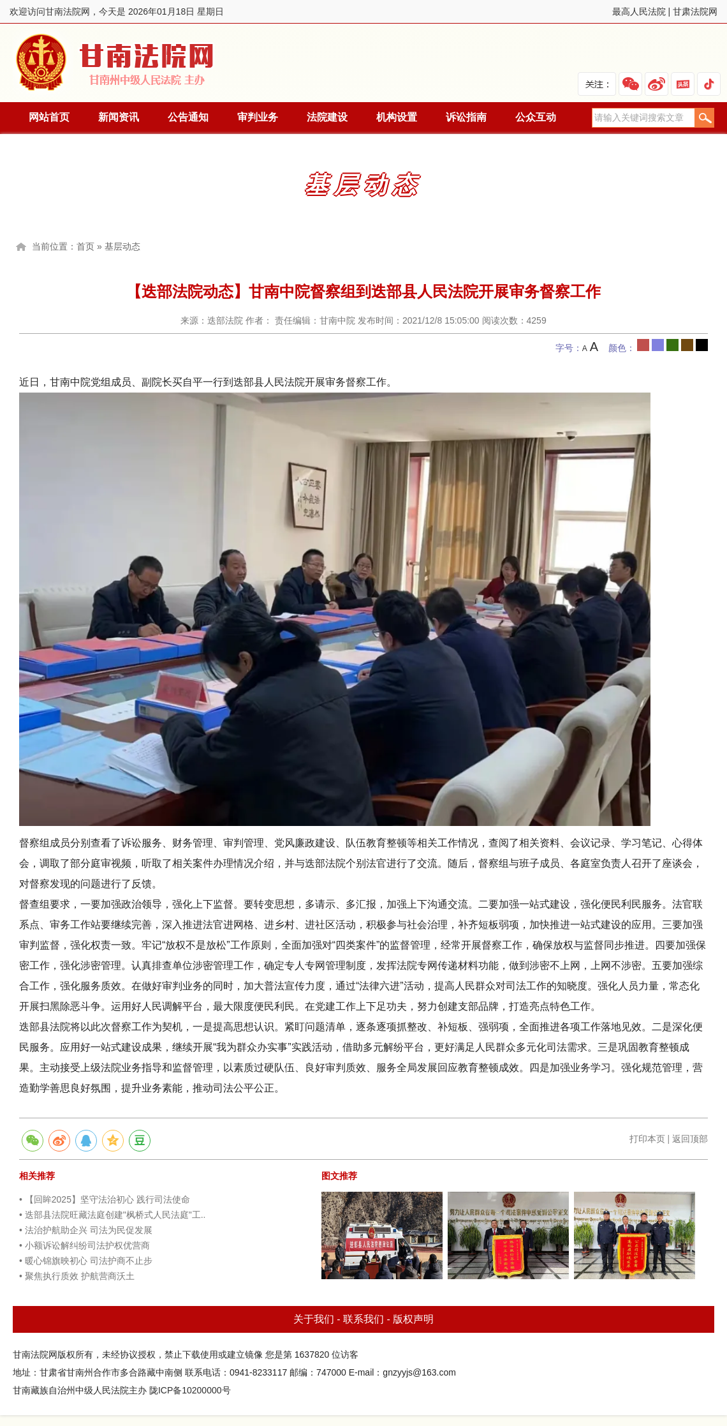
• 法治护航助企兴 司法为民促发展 (85, 1230)
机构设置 (396, 117)
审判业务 (257, 117)
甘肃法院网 (695, 11)
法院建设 (327, 117)
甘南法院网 (117, 63)
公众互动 (535, 117)
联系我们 (363, 1319)
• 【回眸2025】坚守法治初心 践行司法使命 (104, 1199)
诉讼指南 (466, 117)
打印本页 (647, 1139)
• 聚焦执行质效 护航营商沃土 (77, 1276)
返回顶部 (690, 1139)
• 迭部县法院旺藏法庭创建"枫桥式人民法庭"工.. (112, 1215)
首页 (85, 246)
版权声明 (413, 1319)
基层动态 (122, 246)
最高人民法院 (639, 11)
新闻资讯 (118, 117)
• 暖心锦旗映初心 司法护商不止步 (85, 1261)
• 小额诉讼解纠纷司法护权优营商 (84, 1245)
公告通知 (188, 117)
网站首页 (49, 117)
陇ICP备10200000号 (190, 1390)
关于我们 (313, 1319)
